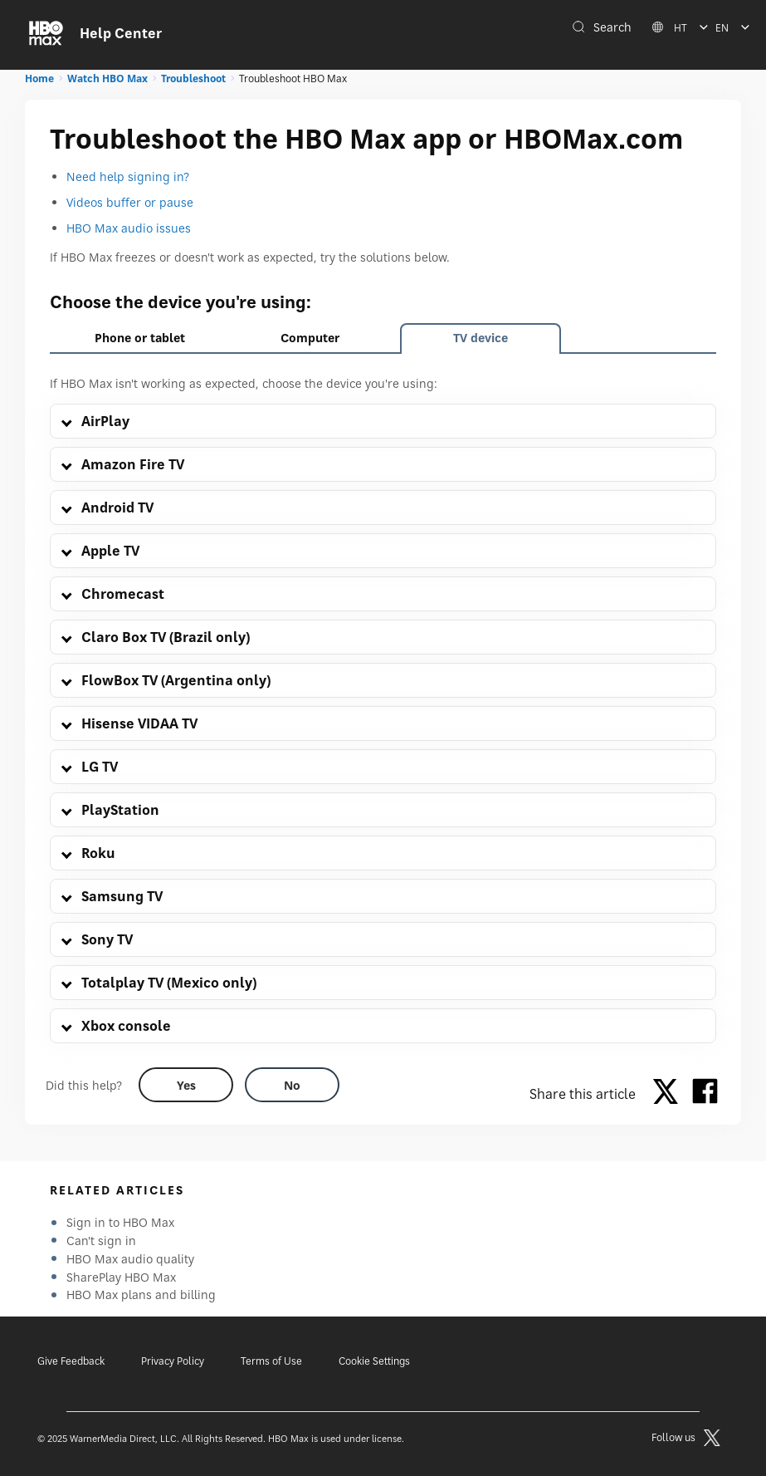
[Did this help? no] (292, 1084)
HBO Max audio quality (130, 1259)
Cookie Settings (374, 1361)
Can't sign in (101, 1240)
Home (39, 78)
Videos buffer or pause (129, 202)
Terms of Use (271, 1361)
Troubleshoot (193, 78)
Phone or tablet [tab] (140, 338)
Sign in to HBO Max (120, 1222)
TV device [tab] (480, 338)
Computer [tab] (310, 338)
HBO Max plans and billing (141, 1294)
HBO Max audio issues (128, 228)
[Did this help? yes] (186, 1084)
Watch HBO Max (107, 78)
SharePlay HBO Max (121, 1277)
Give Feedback (71, 1361)
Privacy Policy (172, 1361)
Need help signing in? (127, 176)
